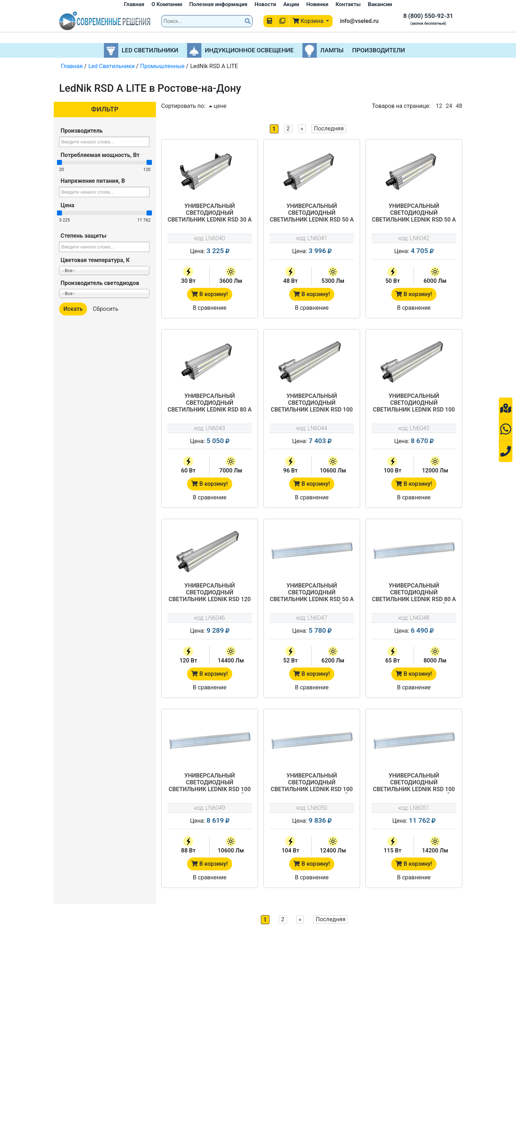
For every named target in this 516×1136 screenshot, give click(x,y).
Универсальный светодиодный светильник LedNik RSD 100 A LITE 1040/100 (414, 403)
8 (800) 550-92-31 (428, 15)
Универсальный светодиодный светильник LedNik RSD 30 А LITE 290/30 (210, 213)
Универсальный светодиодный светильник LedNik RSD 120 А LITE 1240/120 (209, 593)
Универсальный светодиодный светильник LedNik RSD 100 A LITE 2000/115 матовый (414, 783)
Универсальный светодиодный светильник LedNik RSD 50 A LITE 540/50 (414, 213)
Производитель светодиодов (100, 283)
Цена (67, 205)
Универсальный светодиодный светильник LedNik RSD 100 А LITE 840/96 (312, 403)
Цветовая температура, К (95, 260)
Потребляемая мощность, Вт (100, 155)
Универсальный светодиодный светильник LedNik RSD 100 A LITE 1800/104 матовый (312, 783)
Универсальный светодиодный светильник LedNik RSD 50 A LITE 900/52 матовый (312, 593)
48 (459, 106)
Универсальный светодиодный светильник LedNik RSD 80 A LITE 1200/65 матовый (414, 593)
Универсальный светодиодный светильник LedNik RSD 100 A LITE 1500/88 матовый (209, 783)
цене (217, 106)
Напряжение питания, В (93, 180)
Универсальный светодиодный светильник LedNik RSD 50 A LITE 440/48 (312, 213)
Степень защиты (83, 235)
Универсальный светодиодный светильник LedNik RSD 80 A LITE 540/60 (210, 403)
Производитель (81, 130)
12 (439, 106)
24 (449, 106)
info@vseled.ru (359, 21)
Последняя (329, 128)
